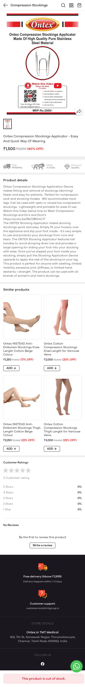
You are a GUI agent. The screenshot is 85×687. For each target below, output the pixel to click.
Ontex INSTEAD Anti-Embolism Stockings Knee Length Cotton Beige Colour (21, 349)
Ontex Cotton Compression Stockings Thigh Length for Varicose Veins (62, 429)
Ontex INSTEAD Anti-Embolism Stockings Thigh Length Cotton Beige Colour (22, 429)
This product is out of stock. (44, 679)
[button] (7, 124)
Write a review (42, 545)
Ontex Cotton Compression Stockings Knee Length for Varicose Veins (61, 349)
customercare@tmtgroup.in (42, 608)
